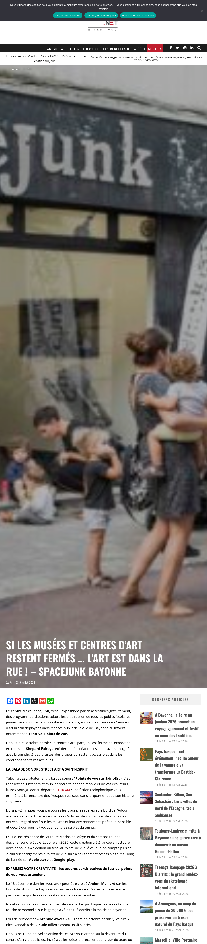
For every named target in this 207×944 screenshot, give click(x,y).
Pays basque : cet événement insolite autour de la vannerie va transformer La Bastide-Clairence (177, 765)
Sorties (155, 48)
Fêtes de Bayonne (85, 48)
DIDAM (64, 789)
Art (12, 683)
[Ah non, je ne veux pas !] (202, 11)
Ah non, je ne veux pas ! (101, 15)
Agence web (57, 48)
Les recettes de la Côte (124, 48)
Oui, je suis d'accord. (67, 15)
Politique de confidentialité (138, 15)
